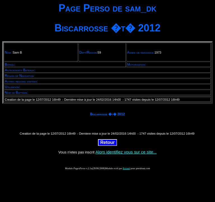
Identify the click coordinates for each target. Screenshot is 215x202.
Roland (126, 168)
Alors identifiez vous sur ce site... (125, 152)
